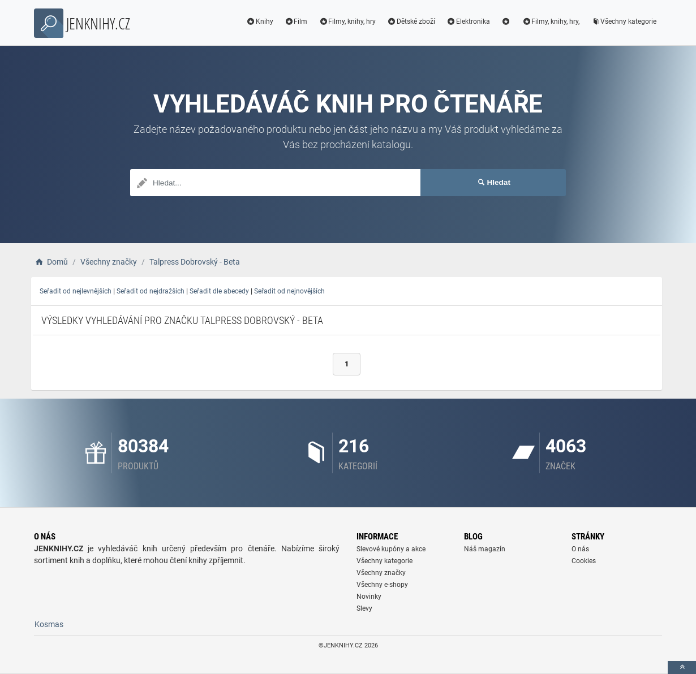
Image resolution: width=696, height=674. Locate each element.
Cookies (584, 561)
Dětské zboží (411, 21)
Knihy (259, 21)
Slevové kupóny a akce (391, 549)
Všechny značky (381, 573)
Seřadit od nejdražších (150, 291)
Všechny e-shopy (382, 585)
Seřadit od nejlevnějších (75, 291)
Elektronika (468, 21)
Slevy (364, 608)
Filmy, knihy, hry (347, 21)
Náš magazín (484, 549)
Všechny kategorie (623, 21)
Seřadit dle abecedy (219, 291)
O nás (580, 549)
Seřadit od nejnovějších (289, 291)
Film (296, 21)
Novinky (368, 596)
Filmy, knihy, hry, (550, 21)
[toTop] (682, 667)
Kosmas (49, 624)
